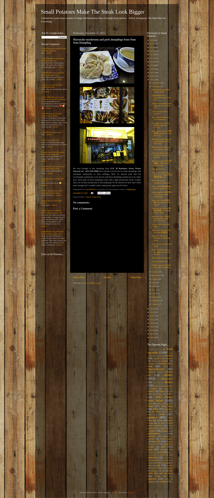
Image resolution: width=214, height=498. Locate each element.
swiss (152, 468)
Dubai (156, 386)
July (154, 283)
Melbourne (151, 436)
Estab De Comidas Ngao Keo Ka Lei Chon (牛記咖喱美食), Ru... (162, 175)
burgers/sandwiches (156, 369)
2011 (152, 319)
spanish (164, 463)
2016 (152, 76)
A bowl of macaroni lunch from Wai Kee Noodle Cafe (161, 105)
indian (155, 409)
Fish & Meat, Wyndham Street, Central (161, 91)
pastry (150, 449)
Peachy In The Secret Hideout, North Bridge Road (161, 238)
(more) (48, 53)
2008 (152, 330)
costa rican (156, 382)
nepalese (170, 442)
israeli (149, 414)
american (168, 355)
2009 (152, 327)
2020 (152, 62)
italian (162, 414)
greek (168, 404)
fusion (149, 404)
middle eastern (167, 439)
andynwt (114, 492)
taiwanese (154, 471)
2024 (152, 47)
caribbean (159, 372)
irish (168, 412)
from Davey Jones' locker (160, 398)
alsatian (159, 356)
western (163, 481)
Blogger (131, 492)
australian (169, 358)
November (156, 86)
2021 (152, 58)
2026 (152, 40)
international (156, 412)
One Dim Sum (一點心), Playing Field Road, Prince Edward (161, 218)
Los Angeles (161, 428)
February (155, 300)
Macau (171, 428)
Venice (167, 479)
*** (156, 349)
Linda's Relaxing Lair (49, 97)
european (150, 391)
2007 (152, 334)
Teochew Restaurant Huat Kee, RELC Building (161, 266)
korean (159, 420)
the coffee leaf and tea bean (160, 472)
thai (164, 471)
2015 (152, 80)
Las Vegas (161, 423)
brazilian (165, 366)
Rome (149, 460)
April (154, 293)
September (156, 275)
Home (107, 277)
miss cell (155, 441)
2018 (152, 69)
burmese (150, 372)
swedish (170, 466)
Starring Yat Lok (158, 169)
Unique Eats (161, 476)
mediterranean (153, 433)
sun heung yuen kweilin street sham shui (53, 153)
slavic (156, 463)
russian (156, 460)
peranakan (164, 450)
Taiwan (170, 468)
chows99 (44, 114)
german (159, 404)
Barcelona (150, 364)
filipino (162, 391)
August (155, 279)
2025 (152, 44)
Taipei (160, 468)
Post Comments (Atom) (91, 283)
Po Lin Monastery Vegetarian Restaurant (161, 182)
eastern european (167, 386)
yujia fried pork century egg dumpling (51, 115)
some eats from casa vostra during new (53, 98)
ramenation (152, 457)
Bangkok (164, 361)
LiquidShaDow (47, 48)
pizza (160, 452)
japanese (152, 417)
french (170, 394)
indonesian (169, 409)
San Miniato (166, 460)
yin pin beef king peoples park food (52, 74)
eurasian (166, 389)
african (152, 356)
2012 (152, 316)
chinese (88, 197)
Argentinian (157, 358)
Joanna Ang (45, 58)
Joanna (44, 85)
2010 (152, 323)
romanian (167, 457)
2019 (152, 65)
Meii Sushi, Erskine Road (161, 258)
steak (158, 465)
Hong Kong (96, 197)
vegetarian (151, 479)
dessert (168, 382)
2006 (152, 337)
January (155, 304)
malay (152, 431)
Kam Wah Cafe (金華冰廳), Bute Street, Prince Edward (161, 202)
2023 (152, 51)
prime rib (164, 455)
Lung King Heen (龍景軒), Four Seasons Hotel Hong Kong (162, 194)
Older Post (135, 277)
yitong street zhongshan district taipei (52, 167)
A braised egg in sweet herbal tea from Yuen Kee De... (160, 155)
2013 (152, 312)
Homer (150, 406)
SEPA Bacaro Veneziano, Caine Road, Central (161, 148)
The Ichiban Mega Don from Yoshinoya (160, 118)
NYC (158, 444)
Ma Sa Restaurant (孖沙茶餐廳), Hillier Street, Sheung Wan (162, 163)
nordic (152, 444)
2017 (152, 73)
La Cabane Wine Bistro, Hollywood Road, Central (161, 125)
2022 (152, 54)
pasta (163, 446)
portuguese (153, 455)
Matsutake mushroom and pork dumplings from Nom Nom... (161, 141)
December (156, 83)
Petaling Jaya (151, 452)
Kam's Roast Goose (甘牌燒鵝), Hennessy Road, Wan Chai (161, 133)
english (154, 389)
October (155, 272)
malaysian (165, 431)
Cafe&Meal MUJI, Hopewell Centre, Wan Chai (161, 97)
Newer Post (79, 277)
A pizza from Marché (160, 261)
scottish (149, 463)
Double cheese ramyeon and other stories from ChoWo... (161, 252)
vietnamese (151, 482)
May (154, 290)
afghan (171, 353)
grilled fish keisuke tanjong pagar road (51, 211)
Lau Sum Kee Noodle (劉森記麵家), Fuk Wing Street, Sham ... (161, 210)
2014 (152, 309)
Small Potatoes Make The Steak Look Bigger (93, 12)
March (155, 297)
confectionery (166, 379)
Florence (159, 394)
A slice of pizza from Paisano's (159, 112)
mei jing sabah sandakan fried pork (53, 49)
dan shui (58, 132)
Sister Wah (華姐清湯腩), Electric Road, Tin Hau (162, 187)
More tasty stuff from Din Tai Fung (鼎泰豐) (161, 231)
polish (171, 452)
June (154, 286)
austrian (154, 361)
